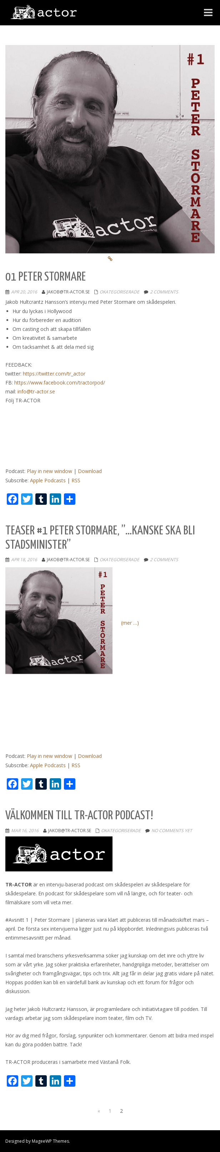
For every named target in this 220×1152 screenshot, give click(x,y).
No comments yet (171, 830)
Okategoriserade (119, 292)
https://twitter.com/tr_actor (54, 373)
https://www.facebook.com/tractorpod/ (59, 382)
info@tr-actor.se (36, 391)
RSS (75, 480)
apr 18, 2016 (24, 560)
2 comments (164, 292)
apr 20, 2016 (24, 292)
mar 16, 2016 (25, 830)
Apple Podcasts (48, 480)
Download (90, 471)
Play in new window (49, 471)
